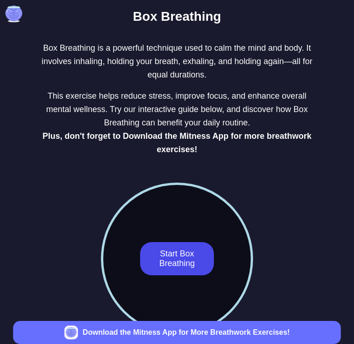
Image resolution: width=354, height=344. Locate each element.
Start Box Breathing (177, 258)
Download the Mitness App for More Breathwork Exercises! (186, 332)
